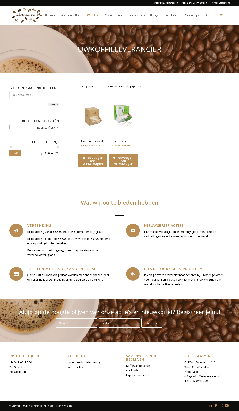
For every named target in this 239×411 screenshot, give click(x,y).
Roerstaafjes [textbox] (45, 127)
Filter (15, 152)
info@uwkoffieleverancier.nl (202, 376)
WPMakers (67, 405)
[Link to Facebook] (215, 405)
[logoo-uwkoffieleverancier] (26, 15)
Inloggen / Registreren (166, 2)
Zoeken (53, 104)
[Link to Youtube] (227, 405)
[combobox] (34, 127)
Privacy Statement (220, 2)
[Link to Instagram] (221, 405)
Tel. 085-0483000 (196, 381)
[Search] (206, 15)
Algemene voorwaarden (194, 2)
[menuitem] (166, 3)
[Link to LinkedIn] (210, 405)
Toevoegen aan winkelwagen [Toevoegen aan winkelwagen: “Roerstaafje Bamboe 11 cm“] (123, 161)
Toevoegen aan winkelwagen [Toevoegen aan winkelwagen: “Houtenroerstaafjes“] (93, 161)
